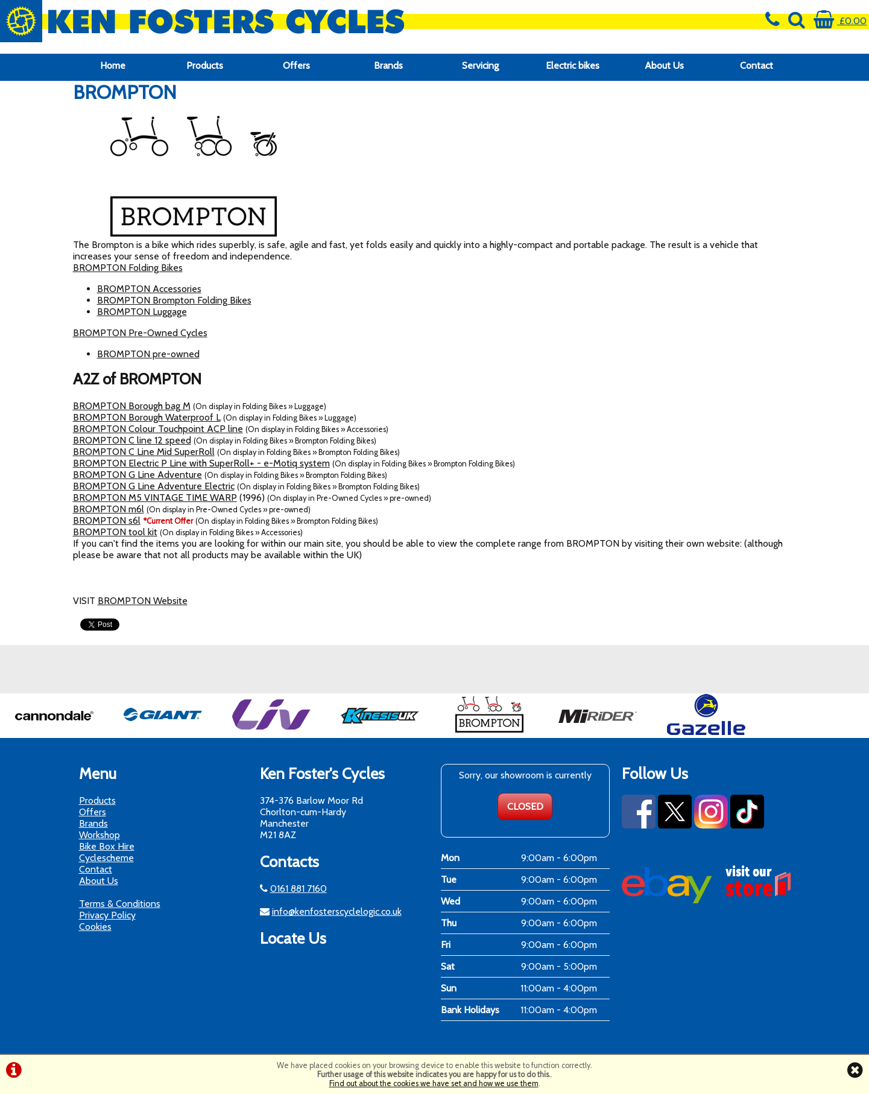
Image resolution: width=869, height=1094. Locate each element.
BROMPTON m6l (108, 509)
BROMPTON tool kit (115, 532)
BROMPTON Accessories (149, 288)
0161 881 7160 (298, 888)
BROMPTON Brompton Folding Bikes (174, 300)
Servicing (480, 65)
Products (204, 65)
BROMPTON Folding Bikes (128, 267)
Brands (388, 65)
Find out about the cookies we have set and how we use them (434, 1083)
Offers (296, 65)
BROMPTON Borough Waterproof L (147, 417)
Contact (756, 65)
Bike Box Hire (106, 846)
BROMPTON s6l (107, 520)
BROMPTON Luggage (142, 311)
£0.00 (840, 21)
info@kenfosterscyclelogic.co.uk (337, 911)
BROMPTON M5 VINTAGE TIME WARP (155, 497)
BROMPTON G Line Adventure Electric (154, 486)
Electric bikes (572, 65)
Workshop (99, 835)
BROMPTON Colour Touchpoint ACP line (158, 428)
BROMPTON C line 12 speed (132, 440)
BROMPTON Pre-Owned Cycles (140, 333)
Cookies (95, 926)
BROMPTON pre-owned (148, 354)
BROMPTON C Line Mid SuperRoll (144, 451)
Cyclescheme (106, 857)
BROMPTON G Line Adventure (137, 474)
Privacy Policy (107, 915)
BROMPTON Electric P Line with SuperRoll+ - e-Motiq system (201, 463)
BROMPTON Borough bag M (132, 406)
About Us (664, 65)
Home (112, 65)
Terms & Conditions (119, 903)
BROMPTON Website (143, 600)
